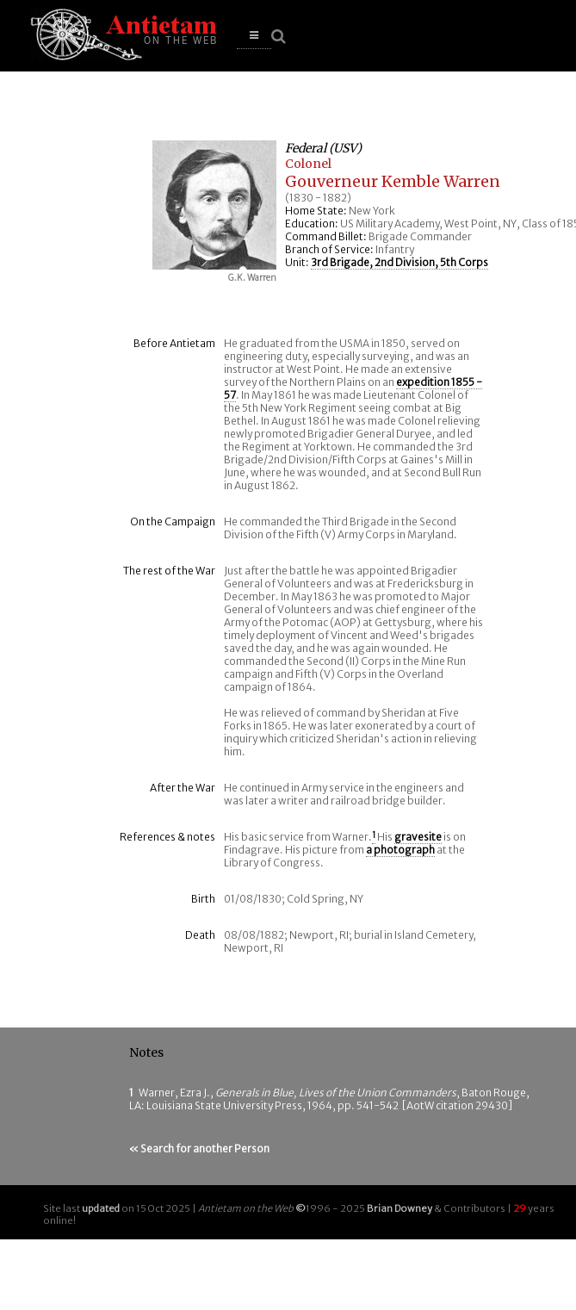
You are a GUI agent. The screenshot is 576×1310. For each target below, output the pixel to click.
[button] (254, 35)
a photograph (400, 849)
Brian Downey (399, 1208)
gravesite (418, 836)
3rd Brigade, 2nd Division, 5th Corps (399, 262)
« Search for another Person (199, 1148)
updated (101, 1208)
